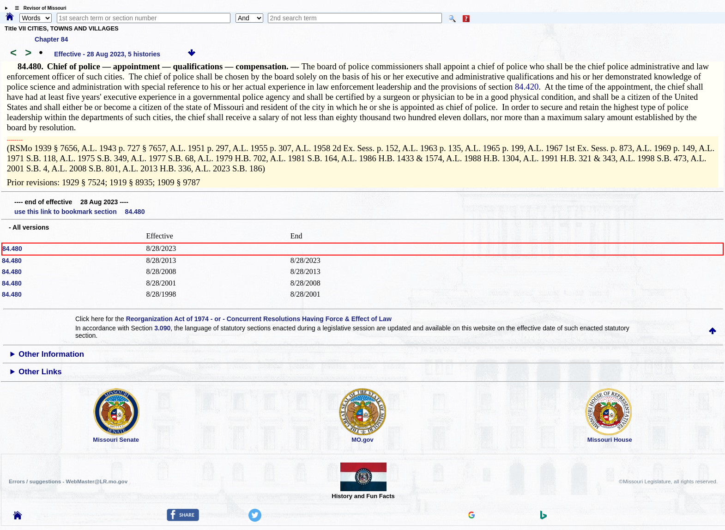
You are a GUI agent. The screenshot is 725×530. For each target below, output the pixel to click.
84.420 (526, 86)
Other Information (51, 354)
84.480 (12, 248)
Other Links (39, 371)
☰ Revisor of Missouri (38, 8)
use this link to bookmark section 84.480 (79, 211)
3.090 (162, 328)
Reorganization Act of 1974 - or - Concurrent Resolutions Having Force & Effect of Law (259, 319)
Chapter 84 (51, 39)
